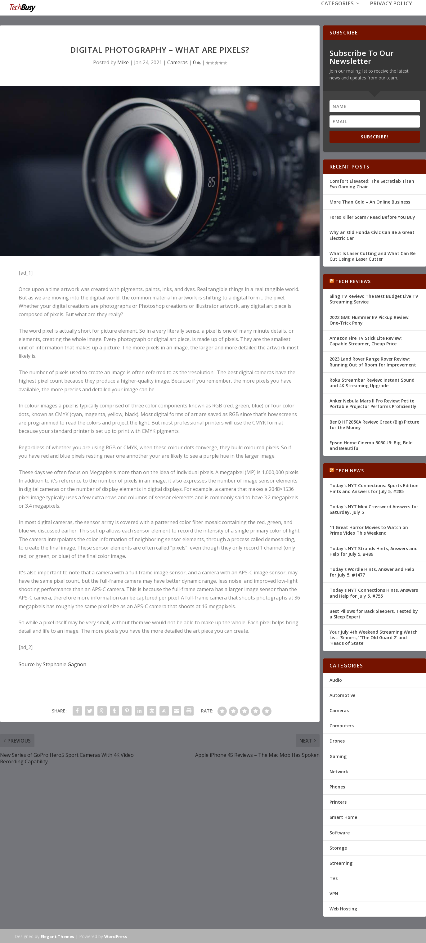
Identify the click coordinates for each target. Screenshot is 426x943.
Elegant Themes (57, 936)
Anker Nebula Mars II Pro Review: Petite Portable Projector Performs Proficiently (373, 403)
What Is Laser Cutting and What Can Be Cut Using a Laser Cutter (372, 255)
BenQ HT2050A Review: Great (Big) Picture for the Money (374, 423)
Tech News (349, 470)
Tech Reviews (353, 281)
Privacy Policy (391, 13)
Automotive (342, 695)
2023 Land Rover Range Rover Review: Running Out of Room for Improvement (373, 361)
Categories (337, 13)
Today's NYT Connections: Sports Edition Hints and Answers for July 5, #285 (374, 487)
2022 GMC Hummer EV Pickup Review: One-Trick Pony (370, 319)
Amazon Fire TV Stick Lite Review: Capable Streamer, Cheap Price (366, 340)
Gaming (338, 756)
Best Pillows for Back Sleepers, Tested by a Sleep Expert (374, 613)
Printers (338, 801)
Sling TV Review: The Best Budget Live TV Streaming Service (374, 298)
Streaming (341, 862)
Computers (342, 725)
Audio (336, 679)
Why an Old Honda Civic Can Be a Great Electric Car (372, 234)
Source (27, 663)
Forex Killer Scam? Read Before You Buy (372, 216)
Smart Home (343, 817)
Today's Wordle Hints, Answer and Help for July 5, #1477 (372, 571)
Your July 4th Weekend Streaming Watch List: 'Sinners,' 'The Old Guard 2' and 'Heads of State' (374, 636)
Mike (123, 61)
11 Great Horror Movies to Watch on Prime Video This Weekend (369, 529)
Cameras (177, 61)
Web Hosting (343, 908)
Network (339, 771)
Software (340, 832)
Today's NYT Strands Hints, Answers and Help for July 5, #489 (374, 550)
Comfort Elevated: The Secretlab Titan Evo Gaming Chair (372, 183)
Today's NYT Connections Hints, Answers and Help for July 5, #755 (374, 592)
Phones (337, 786)
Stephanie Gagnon (64, 663)
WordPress (115, 936)
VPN (334, 893)
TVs (334, 878)
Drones (337, 740)
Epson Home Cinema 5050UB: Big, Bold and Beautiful (371, 445)
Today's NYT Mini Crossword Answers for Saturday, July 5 (374, 508)
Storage (338, 847)
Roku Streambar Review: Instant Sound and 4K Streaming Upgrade (372, 382)
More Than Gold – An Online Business (370, 201)
